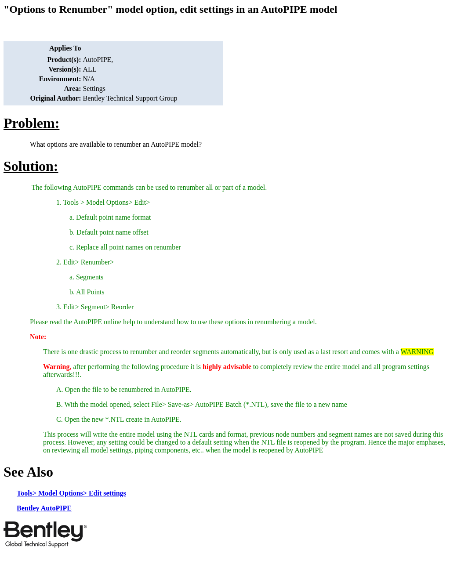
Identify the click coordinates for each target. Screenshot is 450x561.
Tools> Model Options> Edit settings (71, 493)
